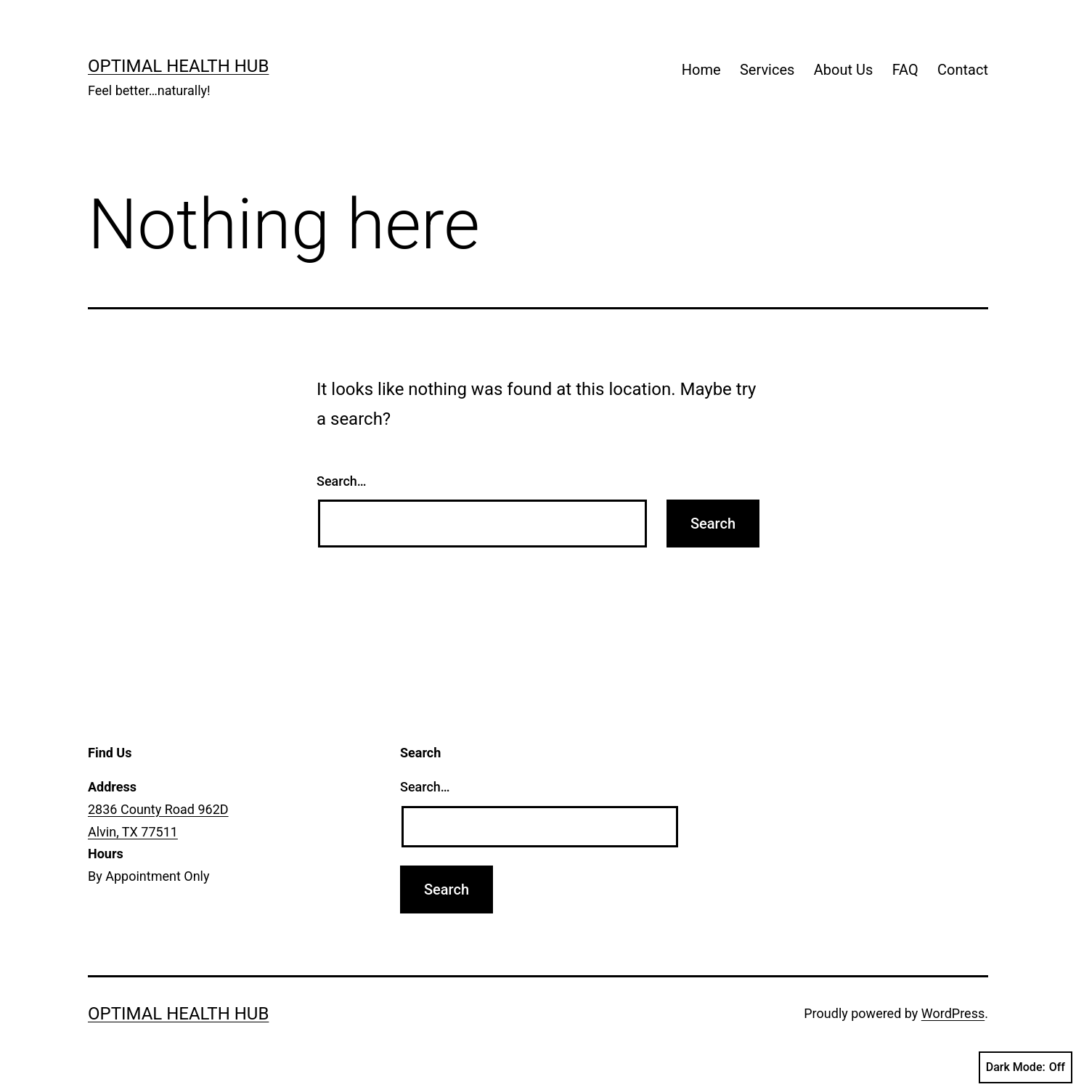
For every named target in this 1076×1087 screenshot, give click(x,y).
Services (767, 69)
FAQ (905, 69)
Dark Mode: (1025, 1067)
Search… (342, 481)
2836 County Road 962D (158, 809)
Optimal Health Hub (178, 66)
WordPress (953, 1013)
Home (701, 69)
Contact (962, 69)
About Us (843, 69)
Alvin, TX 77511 (133, 831)
